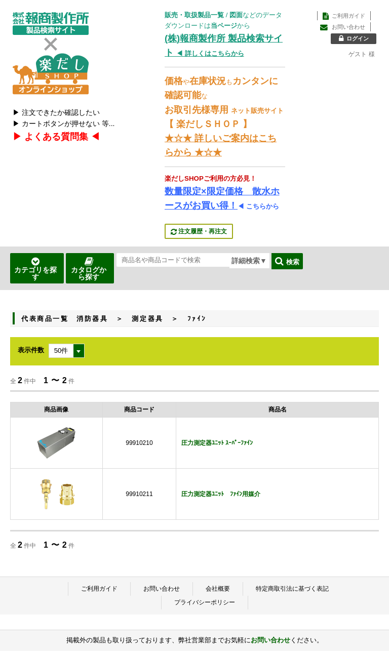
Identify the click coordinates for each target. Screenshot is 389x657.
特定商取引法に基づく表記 (292, 588)
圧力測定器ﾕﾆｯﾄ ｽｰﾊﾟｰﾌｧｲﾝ (217, 442)
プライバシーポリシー (204, 602)
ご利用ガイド (99, 588)
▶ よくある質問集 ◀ (56, 137)
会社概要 (218, 588)
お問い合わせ (161, 588)
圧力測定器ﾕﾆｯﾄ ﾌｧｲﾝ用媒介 (220, 494)
